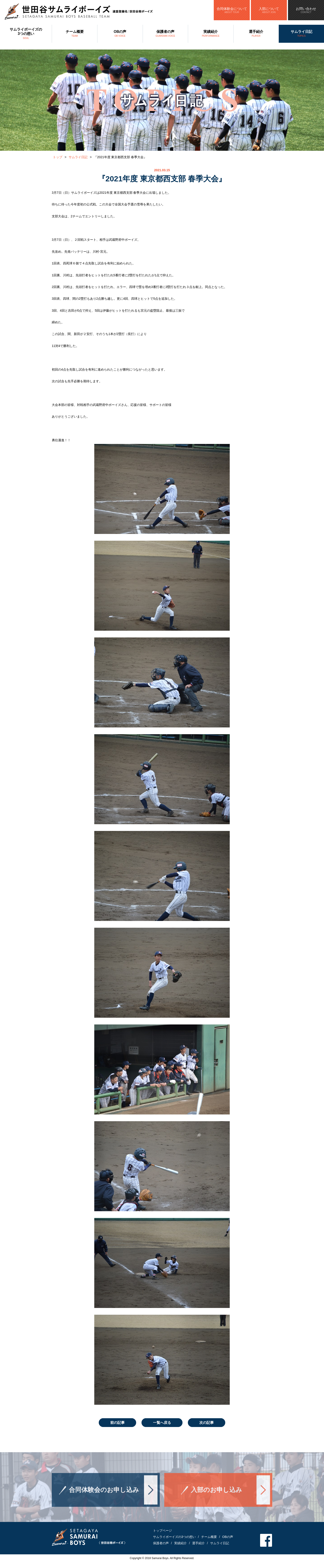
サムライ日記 (301, 34)
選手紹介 (256, 34)
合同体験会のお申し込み (104, 1497)
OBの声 (120, 34)
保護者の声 (165, 34)
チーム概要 (74, 34)
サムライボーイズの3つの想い (26, 33)
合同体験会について (232, 10)
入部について (269, 10)
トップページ (162, 1530)
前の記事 (117, 1423)
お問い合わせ (306, 10)
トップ (57, 157)
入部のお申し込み (216, 1497)
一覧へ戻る (162, 1423)
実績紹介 (210, 34)
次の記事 (206, 1423)
